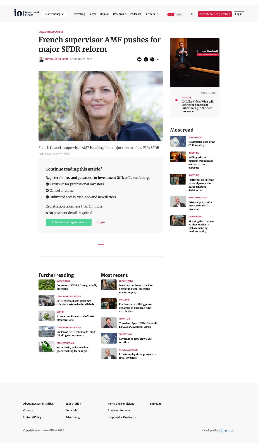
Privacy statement (119, 410)
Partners (150, 14)
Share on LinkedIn (146, 59)
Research (118, 14)
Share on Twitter (152, 59)
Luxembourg (52, 14)
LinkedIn (155, 403)
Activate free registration (215, 14)
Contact (28, 410)
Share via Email (139, 59)
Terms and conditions (121, 403)
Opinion (105, 14)
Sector (92, 14)
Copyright (72, 410)
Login (101, 222)
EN (170, 14)
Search (192, 14)
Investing (79, 14)
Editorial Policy (32, 417)
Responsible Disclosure (122, 417)
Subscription (73, 403)
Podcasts (135, 14)
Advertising (73, 417)
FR (179, 14)
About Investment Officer (38, 403)
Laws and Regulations (51, 32)
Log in (238, 14)
